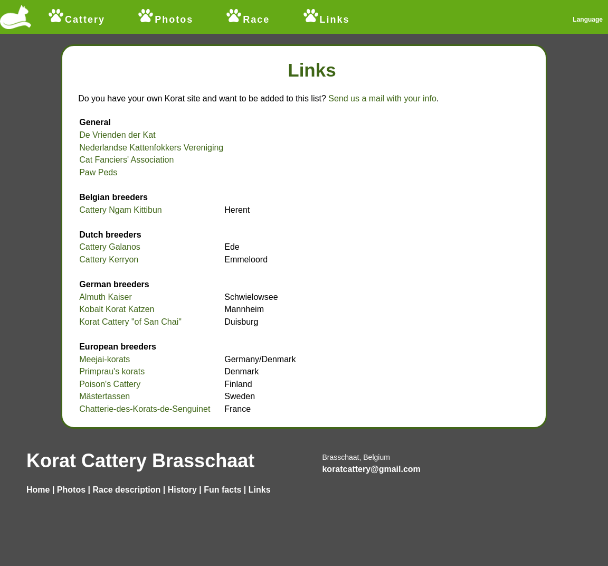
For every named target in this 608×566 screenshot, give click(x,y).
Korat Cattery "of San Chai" (130, 321)
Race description (126, 489)
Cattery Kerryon (108, 259)
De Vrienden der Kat (117, 134)
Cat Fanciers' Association (126, 159)
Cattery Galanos (109, 246)
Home (38, 489)
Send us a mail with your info (382, 98)
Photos (165, 19)
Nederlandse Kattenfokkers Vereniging (151, 147)
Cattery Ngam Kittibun (120, 209)
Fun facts (222, 489)
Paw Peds (98, 172)
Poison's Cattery (109, 384)
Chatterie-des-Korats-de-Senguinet (144, 408)
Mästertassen (104, 396)
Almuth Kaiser (105, 297)
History (182, 489)
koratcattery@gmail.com (371, 469)
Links (326, 19)
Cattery (76, 19)
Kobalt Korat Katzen (116, 309)
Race (247, 16)
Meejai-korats (104, 359)
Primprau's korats (112, 371)
